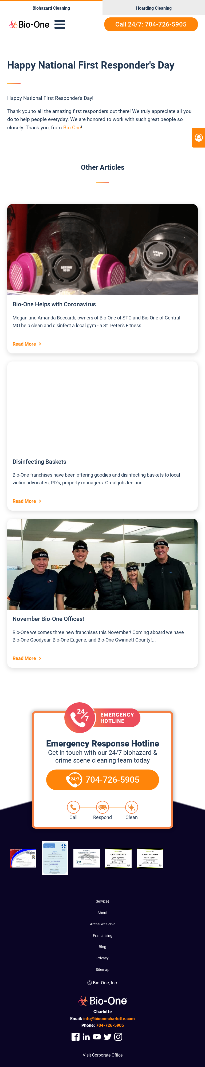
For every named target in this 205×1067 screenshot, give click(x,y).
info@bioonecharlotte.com (109, 1018)
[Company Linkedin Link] (86, 1036)
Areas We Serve (102, 924)
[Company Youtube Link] (97, 1036)
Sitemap (102, 969)
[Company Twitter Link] (108, 1036)
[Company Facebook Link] (76, 1036)
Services (102, 901)
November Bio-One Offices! (48, 619)
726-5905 (110, 1025)
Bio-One (72, 128)
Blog (102, 947)
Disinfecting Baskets (39, 461)
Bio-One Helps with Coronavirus (54, 304)
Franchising (102, 935)
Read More (24, 344)
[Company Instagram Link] (118, 1036)
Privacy (102, 958)
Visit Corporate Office (103, 1055)
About (102, 913)
